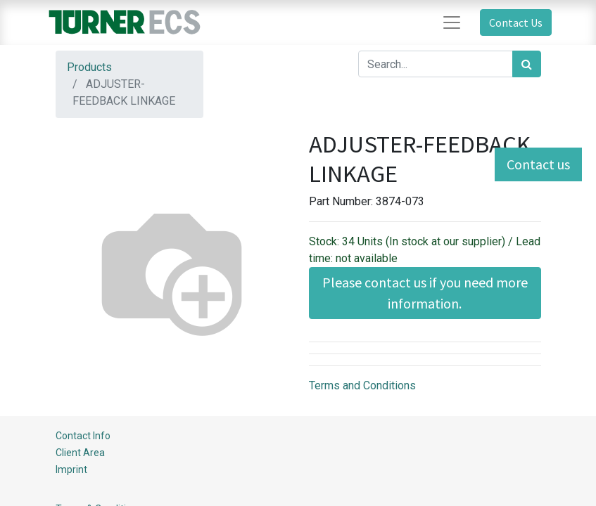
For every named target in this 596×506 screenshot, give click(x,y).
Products (89, 67)
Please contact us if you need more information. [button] (425, 292)
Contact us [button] (538, 164)
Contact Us (516, 22)
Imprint (71, 469)
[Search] (526, 64)
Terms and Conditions (362, 385)
